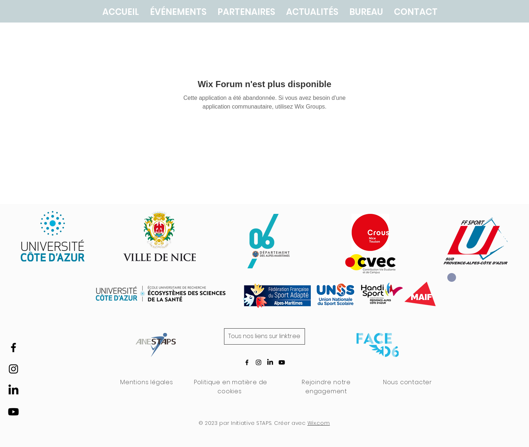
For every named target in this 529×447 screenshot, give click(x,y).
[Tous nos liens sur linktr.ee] (264, 336)
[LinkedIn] (13, 390)
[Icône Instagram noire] (13, 369)
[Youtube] (13, 412)
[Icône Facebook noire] (13, 347)
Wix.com (319, 423)
